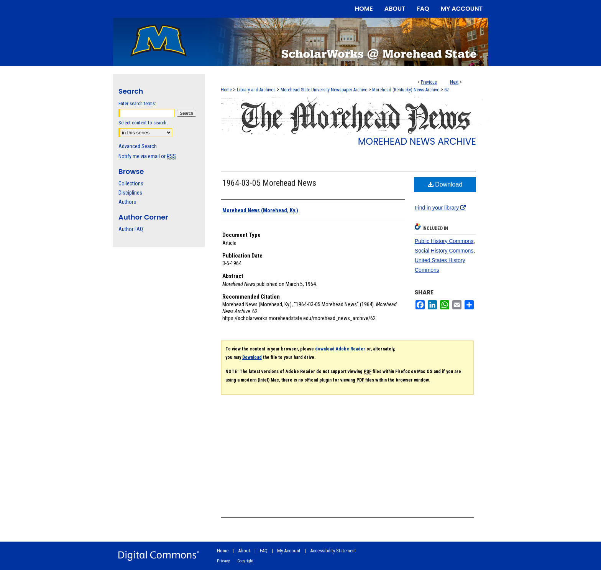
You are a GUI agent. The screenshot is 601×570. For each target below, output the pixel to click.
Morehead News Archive (417, 141)
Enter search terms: (137, 103)
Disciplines (130, 193)
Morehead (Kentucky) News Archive (405, 90)
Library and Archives (256, 90)
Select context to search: (142, 123)
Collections (130, 183)
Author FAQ (130, 229)
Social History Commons (444, 251)
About (244, 550)
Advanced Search (137, 146)
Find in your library (440, 208)
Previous (429, 82)
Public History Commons (444, 241)
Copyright (245, 560)
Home (226, 90)
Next (454, 82)
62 (446, 90)
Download (445, 184)
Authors (127, 202)
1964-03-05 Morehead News (269, 183)
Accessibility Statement (333, 550)
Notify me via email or (147, 156)
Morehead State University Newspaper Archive (324, 90)
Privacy (223, 560)
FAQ (264, 550)
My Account (288, 550)
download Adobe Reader (340, 349)
